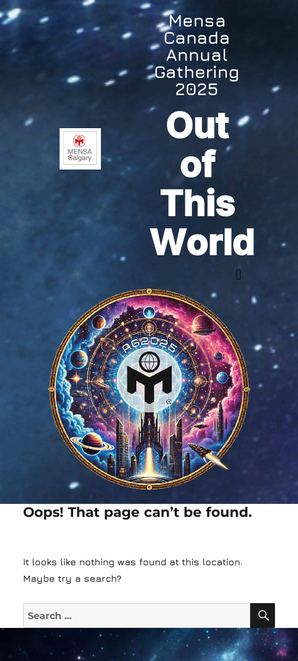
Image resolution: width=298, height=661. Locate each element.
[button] (238, 274)
